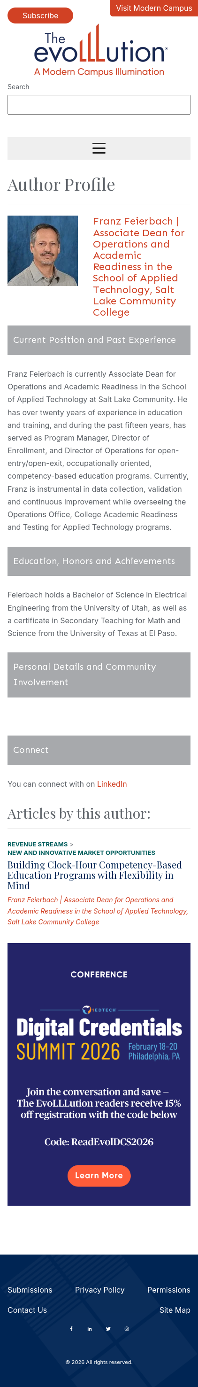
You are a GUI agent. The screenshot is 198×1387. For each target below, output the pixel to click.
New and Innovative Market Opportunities (81, 852)
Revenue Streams (38, 844)
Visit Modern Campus (154, 8)
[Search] (99, 105)
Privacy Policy (100, 1289)
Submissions (30, 1289)
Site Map (175, 1310)
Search (18, 87)
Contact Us (27, 1310)
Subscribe (40, 15)
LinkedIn (112, 784)
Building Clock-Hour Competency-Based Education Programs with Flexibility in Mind (95, 874)
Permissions (168, 1289)
